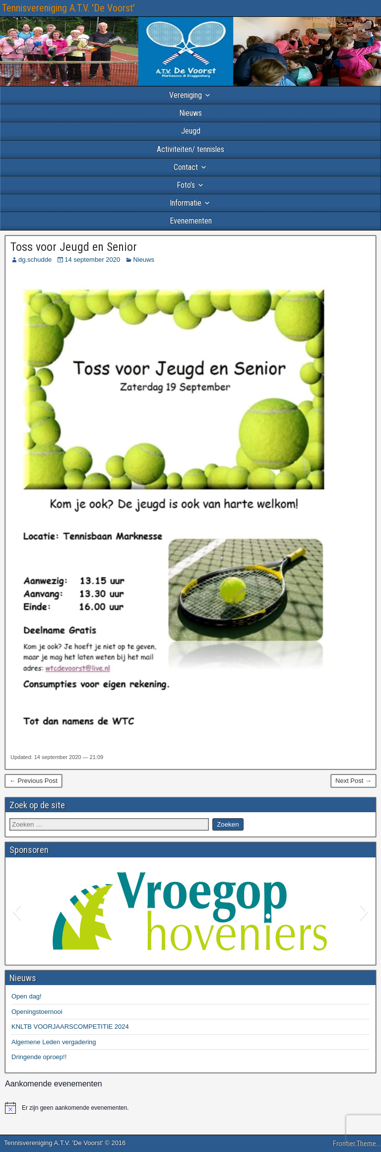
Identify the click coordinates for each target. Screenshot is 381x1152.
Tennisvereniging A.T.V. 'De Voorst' (68, 8)
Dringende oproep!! (38, 1057)
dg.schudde (35, 259)
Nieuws (190, 113)
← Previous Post (33, 780)
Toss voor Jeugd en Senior (73, 247)
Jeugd (190, 131)
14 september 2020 (92, 259)
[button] (16, 911)
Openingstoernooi (37, 1011)
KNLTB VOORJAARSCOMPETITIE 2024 (70, 1026)
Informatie (185, 203)
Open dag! (26, 996)
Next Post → (353, 780)
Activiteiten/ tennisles (190, 149)
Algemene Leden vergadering (53, 1042)
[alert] (190, 1108)
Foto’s (186, 185)
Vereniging (185, 95)
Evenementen (191, 221)
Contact (186, 167)
